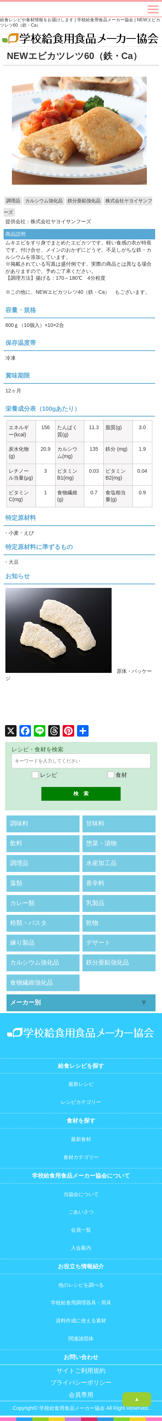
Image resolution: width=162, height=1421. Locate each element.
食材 (117, 775)
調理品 (13, 200)
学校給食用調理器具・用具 (81, 1302)
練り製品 (22, 942)
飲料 (16, 843)
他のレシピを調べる (81, 1285)
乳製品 (95, 903)
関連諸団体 (81, 1338)
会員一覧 (81, 1230)
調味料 (19, 823)
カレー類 (22, 903)
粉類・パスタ (28, 922)
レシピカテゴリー (81, 1102)
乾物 (92, 922)
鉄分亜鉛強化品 (84, 200)
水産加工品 (101, 863)
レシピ (44, 775)
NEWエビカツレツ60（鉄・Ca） (74, 56)
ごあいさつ (81, 1212)
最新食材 (81, 1139)
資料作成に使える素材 (81, 1320)
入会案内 (81, 1248)
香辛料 (95, 883)
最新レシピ (81, 1084)
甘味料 (95, 823)
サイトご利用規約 (81, 1370)
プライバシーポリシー (81, 1382)
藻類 (16, 883)
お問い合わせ (81, 1357)
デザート (98, 942)
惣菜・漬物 (101, 843)
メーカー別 (25, 1002)
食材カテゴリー (81, 1157)
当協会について (81, 1194)
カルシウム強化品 (44, 200)
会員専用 (81, 1394)
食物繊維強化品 (31, 982)
